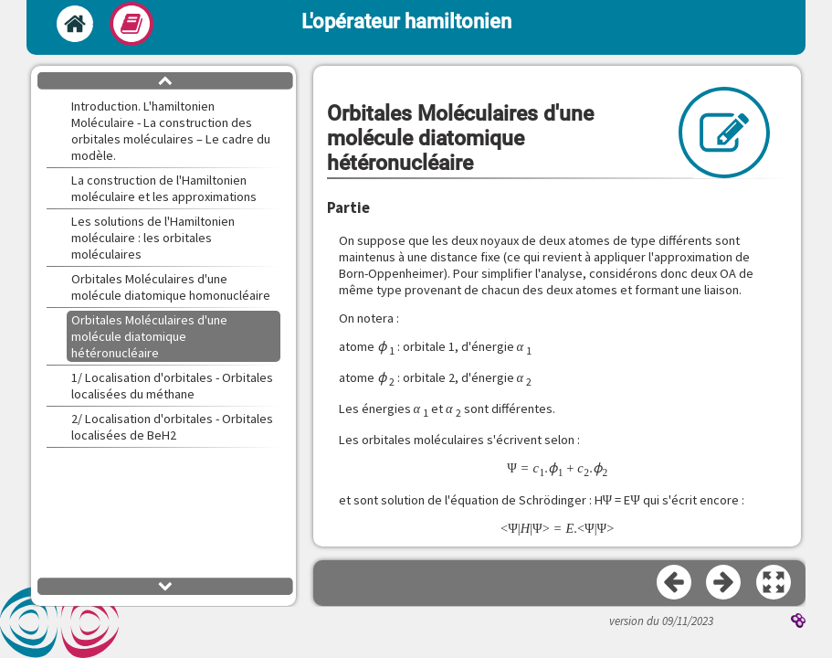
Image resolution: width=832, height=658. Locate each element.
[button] (774, 583)
